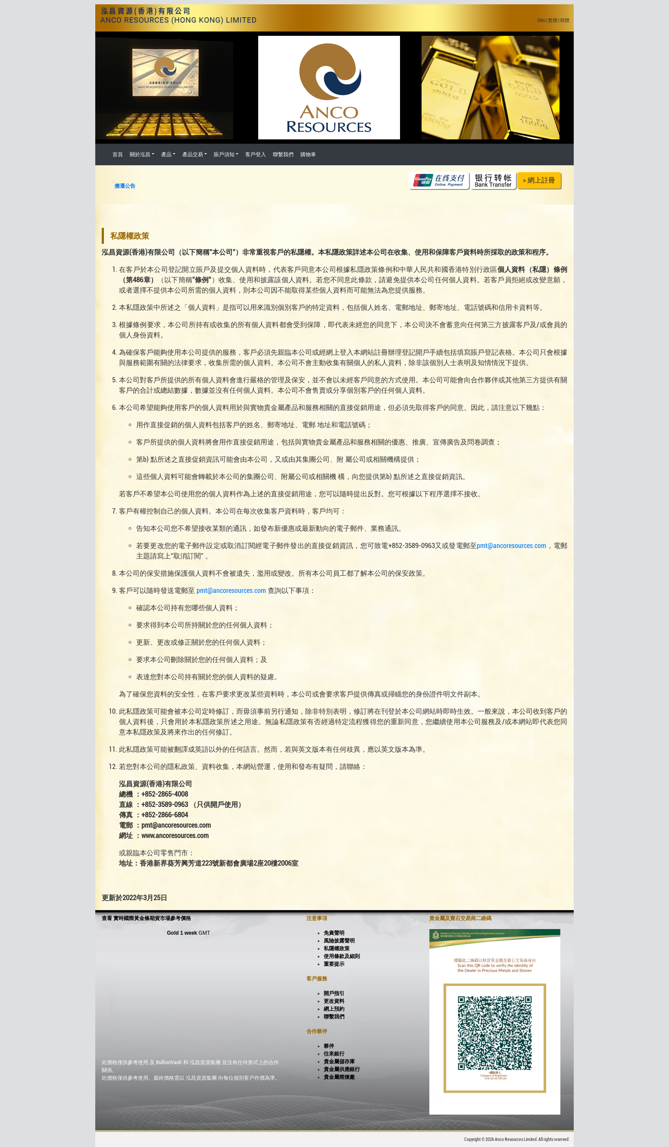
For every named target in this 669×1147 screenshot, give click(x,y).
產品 (166, 154)
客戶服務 (316, 979)
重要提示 (334, 964)
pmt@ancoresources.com (511, 546)
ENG (541, 20)
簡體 (564, 20)
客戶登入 (255, 154)
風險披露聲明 (339, 941)
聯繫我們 (283, 154)
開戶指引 (334, 993)
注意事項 (316, 918)
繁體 (552, 20)
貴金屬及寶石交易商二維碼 (460, 918)
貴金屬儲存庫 (339, 1062)
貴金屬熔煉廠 (339, 1077)
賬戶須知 (224, 154)
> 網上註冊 (539, 180)
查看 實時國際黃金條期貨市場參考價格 (146, 918)
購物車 (308, 154)
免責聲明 (334, 933)
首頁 (118, 154)
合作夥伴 (316, 1031)
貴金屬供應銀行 (342, 1069)
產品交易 (192, 154)
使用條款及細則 (342, 956)
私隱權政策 (337, 948)
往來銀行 (334, 1054)
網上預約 (334, 1009)
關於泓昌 (140, 154)
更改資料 (334, 1001)
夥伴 (329, 1046)
